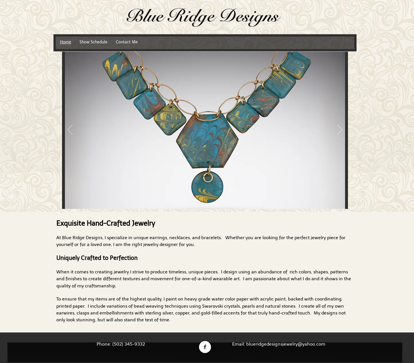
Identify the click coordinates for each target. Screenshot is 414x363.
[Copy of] (209, 200)
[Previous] (70, 130)
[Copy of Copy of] (215, 200)
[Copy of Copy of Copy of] (222, 200)
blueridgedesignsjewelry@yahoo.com (285, 344)
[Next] (340, 130)
